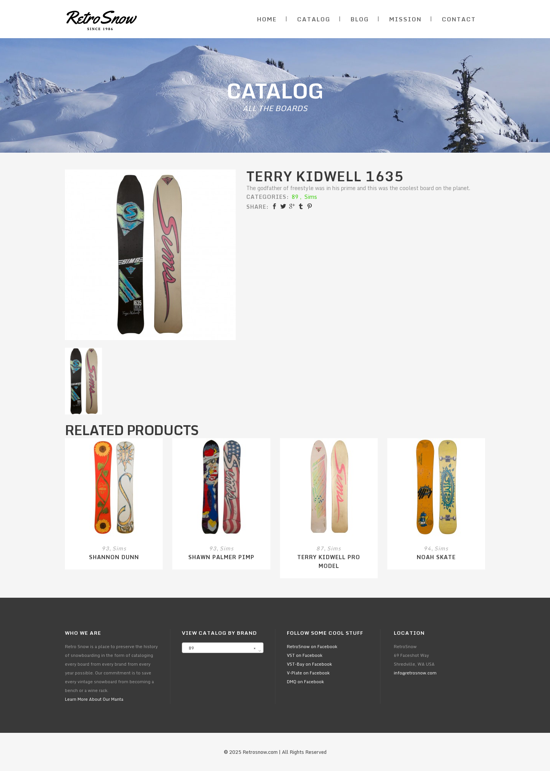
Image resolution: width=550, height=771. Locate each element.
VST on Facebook (304, 655)
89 (295, 196)
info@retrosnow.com (415, 672)
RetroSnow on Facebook (312, 646)
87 (320, 548)
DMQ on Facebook (305, 681)
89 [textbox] (220, 648)
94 (427, 548)
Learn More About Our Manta (94, 699)
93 (105, 548)
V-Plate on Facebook (308, 672)
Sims (310, 196)
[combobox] (223, 647)
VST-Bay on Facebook (309, 664)
